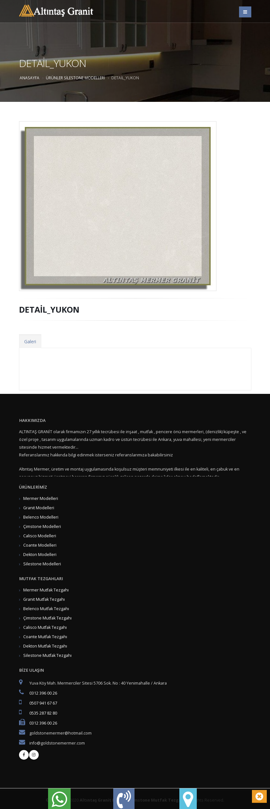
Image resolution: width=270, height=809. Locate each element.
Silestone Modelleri (84, 77)
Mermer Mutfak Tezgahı (46, 590)
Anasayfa (29, 77)
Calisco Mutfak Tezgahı (45, 627)
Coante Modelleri (39, 545)
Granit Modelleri (38, 508)
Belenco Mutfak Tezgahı (46, 608)
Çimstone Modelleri (42, 526)
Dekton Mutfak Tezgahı (45, 646)
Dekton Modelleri (39, 554)
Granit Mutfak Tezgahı (44, 599)
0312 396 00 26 (43, 693)
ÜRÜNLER (54, 77)
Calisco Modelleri (39, 536)
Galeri (30, 341)
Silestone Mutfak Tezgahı (47, 655)
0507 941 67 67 (43, 703)
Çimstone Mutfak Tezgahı (47, 618)
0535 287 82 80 (43, 713)
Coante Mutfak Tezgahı (45, 636)
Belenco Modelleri (40, 517)
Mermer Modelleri (40, 498)
